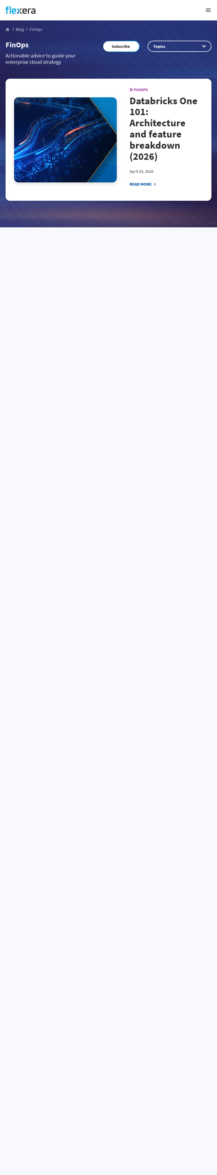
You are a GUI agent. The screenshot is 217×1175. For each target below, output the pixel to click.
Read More (141, 184)
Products (108, 1051)
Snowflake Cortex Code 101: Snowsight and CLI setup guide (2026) (160, 325)
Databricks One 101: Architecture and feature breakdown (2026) (164, 128)
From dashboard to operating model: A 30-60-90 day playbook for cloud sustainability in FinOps (53, 329)
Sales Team (100, 944)
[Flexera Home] (8, 29)
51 (50, 866)
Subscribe (121, 46)
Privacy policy (108, 1114)
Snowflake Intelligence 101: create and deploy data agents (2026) (159, 563)
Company (108, 1069)
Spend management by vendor (108, 1034)
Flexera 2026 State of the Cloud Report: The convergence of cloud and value (160, 448)
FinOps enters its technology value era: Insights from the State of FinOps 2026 (157, 679)
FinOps (17, 44)
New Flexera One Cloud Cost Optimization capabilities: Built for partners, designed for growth (53, 682)
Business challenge (108, 1017)
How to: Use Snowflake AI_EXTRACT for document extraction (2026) (47, 563)
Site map (108, 1134)
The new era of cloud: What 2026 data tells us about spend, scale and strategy (53, 448)
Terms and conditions (108, 1124)
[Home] (21, 10)
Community (145, 944)
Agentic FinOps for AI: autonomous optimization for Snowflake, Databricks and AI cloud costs (50, 805)
